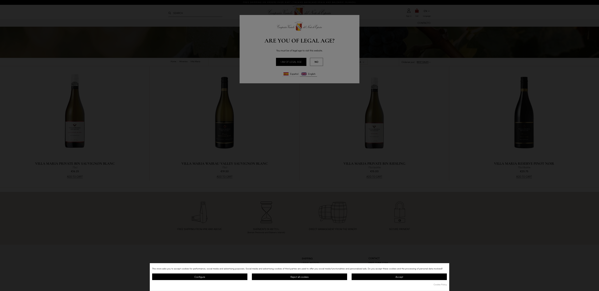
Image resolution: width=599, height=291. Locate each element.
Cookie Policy (440, 284)
